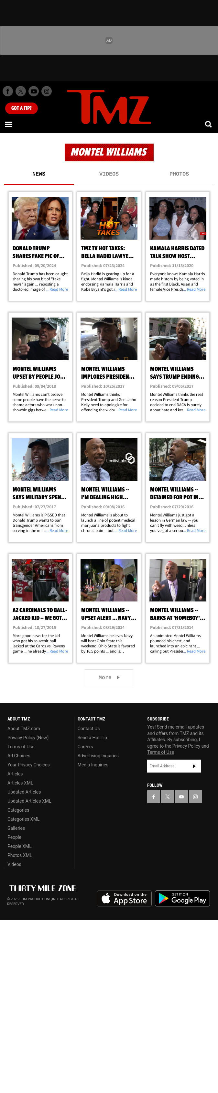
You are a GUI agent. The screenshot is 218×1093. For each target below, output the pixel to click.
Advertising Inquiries (98, 755)
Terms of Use (20, 746)
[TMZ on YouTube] (181, 796)
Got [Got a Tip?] (21, 108)
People (14, 837)
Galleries (16, 828)
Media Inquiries (93, 764)
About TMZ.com (23, 728)
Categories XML (23, 819)
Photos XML (19, 855)
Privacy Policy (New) (28, 737)
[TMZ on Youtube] (33, 91)
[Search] (209, 124)
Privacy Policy (186, 746)
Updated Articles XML (29, 801)
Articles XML (20, 782)
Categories (18, 810)
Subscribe (194, 766)
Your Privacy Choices (28, 764)
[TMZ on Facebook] (8, 91)
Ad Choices (18, 755)
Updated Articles (24, 792)
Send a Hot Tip (92, 737)
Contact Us (89, 728)
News (38, 174)
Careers (85, 746)
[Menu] (9, 124)
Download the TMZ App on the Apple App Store (124, 899)
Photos (179, 174)
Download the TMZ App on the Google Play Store (182, 898)
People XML (19, 846)
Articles (15, 773)
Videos (109, 174)
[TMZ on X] (21, 91)
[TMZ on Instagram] (46, 91)
